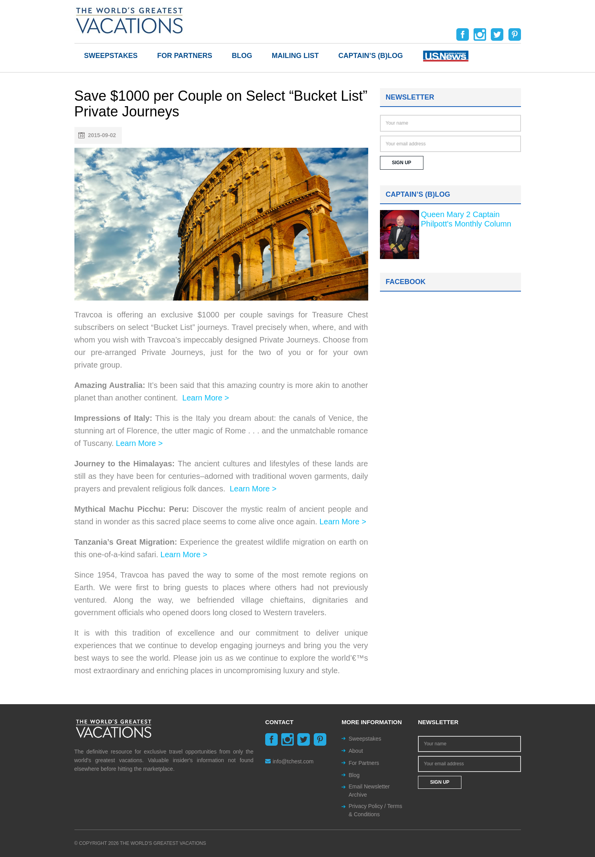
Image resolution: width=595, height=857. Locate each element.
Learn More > (205, 397)
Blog (242, 56)
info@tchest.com (289, 761)
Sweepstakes (111, 56)
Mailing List (295, 56)
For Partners (184, 56)
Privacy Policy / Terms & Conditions (375, 810)
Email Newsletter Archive (369, 790)
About (356, 751)
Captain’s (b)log (370, 56)
